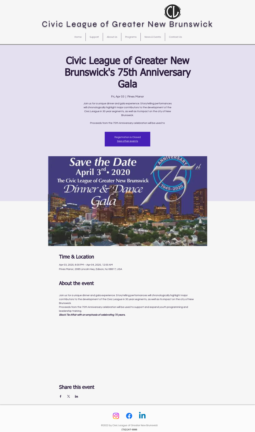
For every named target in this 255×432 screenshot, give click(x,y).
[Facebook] (129, 416)
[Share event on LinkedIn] (76, 396)
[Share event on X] (68, 396)
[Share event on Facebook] (60, 396)
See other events (127, 141)
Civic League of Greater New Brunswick (127, 24)
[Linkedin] (142, 416)
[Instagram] (116, 416)
